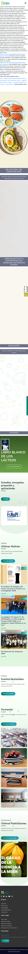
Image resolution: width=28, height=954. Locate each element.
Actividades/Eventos (6, 910)
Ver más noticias (8, 561)
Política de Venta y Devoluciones (9, 928)
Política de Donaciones (6, 925)
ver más (5, 499)
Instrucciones (9, 84)
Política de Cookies (5, 921)
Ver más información (14, 466)
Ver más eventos (8, 694)
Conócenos (3, 903)
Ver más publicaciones (10, 838)
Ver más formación (8, 724)
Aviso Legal (4, 919)
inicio (1, 78)
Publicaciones (4, 912)
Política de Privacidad (6, 923)
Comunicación (4, 905)
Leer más (3, 593)
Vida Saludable (4, 908)
